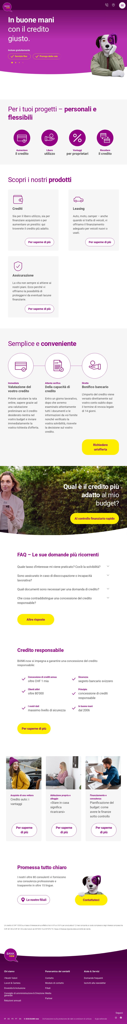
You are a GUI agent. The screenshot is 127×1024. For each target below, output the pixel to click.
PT (16, 1019)
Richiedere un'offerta (100, 447)
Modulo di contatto (54, 983)
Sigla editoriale (101, 1019)
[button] (19, 56)
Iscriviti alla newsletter (95, 983)
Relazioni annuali (12, 1000)
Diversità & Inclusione (14, 988)
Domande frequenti (93, 978)
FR (12, 1019)
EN (20, 1019)
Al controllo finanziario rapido (95, 518)
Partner (48, 998)
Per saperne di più (34, 728)
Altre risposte (36, 619)
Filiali (47, 988)
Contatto (49, 978)
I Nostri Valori (10, 978)
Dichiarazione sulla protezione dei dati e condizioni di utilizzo (67, 1019)
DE (8, 1019)
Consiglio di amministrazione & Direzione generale (24, 994)
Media (48, 993)
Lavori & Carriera (12, 983)
